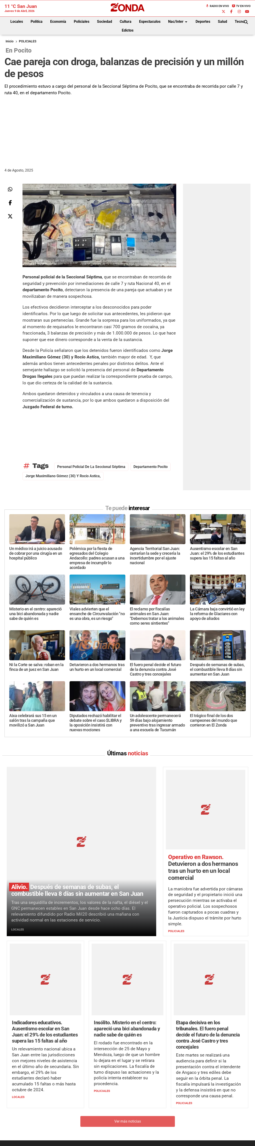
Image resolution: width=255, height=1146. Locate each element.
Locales (16, 21)
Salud (222, 21)
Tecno (240, 21)
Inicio (10, 41)
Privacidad (138, 1118)
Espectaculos (149, 21)
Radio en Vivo (217, 6)
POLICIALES (27, 41)
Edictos (127, 30)
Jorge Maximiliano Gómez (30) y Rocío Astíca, (63, 476)
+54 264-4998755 (158, 1109)
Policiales (81, 21)
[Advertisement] (127, 130)
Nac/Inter (178, 22)
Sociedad (104, 21)
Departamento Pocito (150, 467)
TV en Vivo (241, 6)
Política (37, 21)
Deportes (203, 21)
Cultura (125, 21)
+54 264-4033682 (154, 1105)
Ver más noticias (127, 1052)
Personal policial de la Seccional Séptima (91, 467)
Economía (58, 21)
